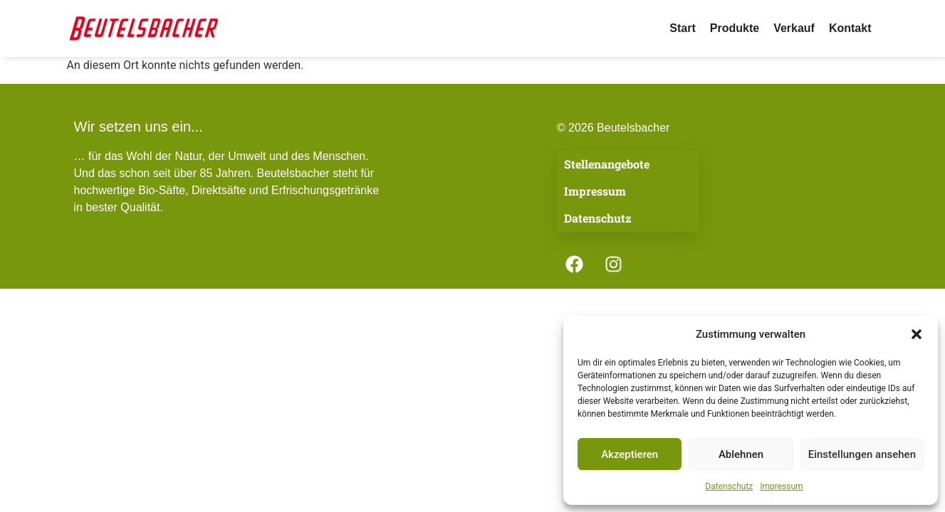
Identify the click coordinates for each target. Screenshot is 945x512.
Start (682, 28)
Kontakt (850, 28)
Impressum (781, 486)
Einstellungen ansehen (862, 454)
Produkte (734, 28)
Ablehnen (741, 454)
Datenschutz (729, 486)
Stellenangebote (606, 163)
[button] (916, 334)
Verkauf (794, 28)
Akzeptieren (629, 454)
